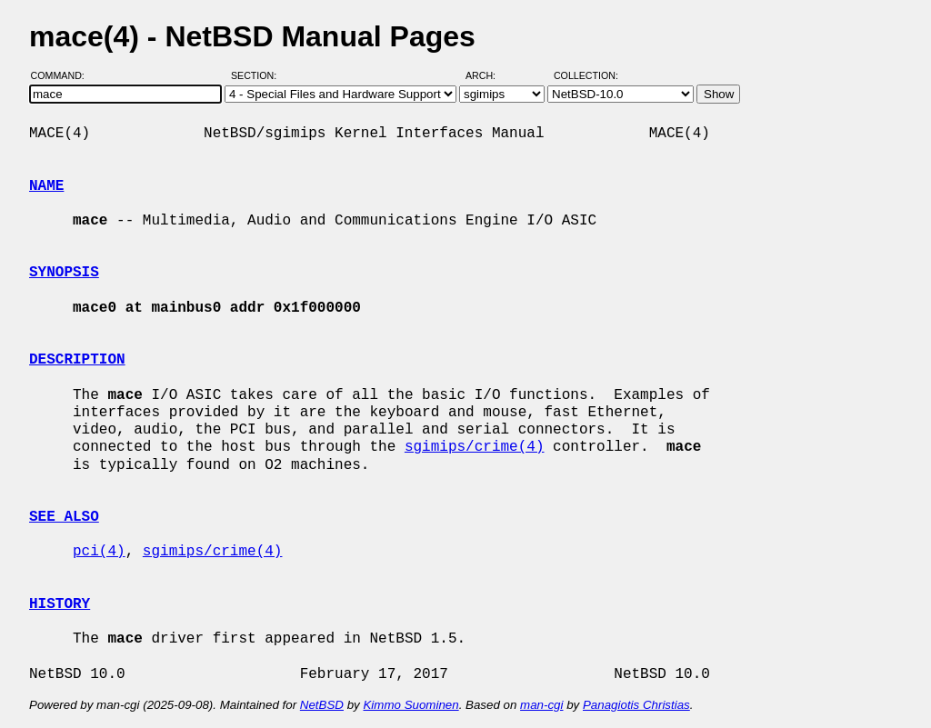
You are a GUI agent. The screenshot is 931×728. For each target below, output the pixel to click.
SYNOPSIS (64, 273)
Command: (63, 75)
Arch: (489, 75)
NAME (46, 186)
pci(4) (99, 552)
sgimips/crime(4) (475, 447)
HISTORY (59, 604)
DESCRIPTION (77, 360)
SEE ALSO (64, 517)
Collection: (586, 75)
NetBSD (322, 705)
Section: (258, 75)
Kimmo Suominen (410, 705)
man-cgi (541, 705)
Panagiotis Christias (636, 705)
